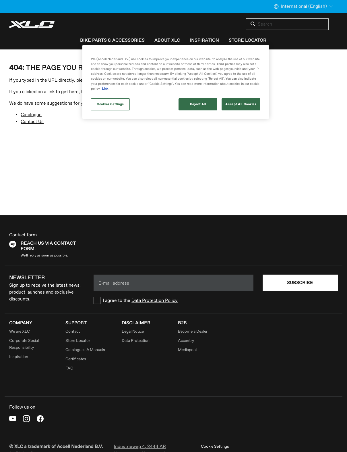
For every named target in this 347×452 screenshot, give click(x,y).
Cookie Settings (215, 446)
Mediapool (187, 349)
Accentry (186, 340)
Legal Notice (133, 331)
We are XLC (19, 331)
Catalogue (31, 115)
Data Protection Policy (154, 300)
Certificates (75, 359)
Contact (72, 331)
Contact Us (32, 122)
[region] (175, 81)
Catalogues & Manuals (85, 349)
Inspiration (18, 356)
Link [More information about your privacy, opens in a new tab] (105, 89)
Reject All (198, 104)
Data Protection (136, 340)
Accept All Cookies (240, 104)
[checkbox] (173, 300)
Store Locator (77, 340)
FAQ (69, 368)
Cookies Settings (110, 104)
